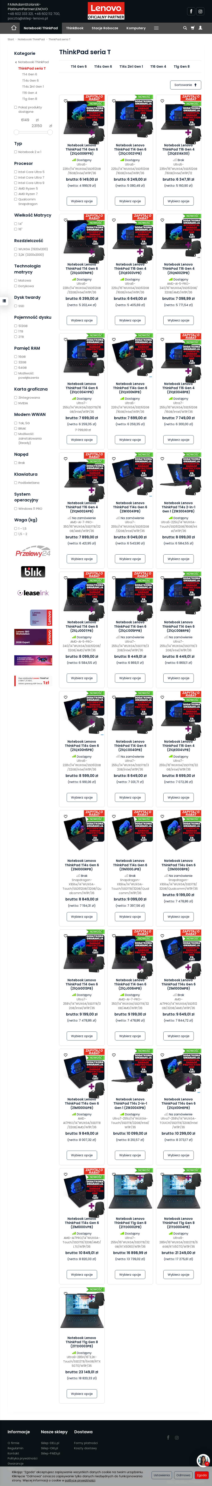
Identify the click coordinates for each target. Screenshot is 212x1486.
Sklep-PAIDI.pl (50, 1453)
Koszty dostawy (85, 1448)
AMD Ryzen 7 (26, 194)
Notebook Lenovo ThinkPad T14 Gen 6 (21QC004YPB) (82, 388)
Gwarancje (16, 1463)
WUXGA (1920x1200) (31, 249)
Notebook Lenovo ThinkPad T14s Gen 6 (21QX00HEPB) (178, 1103)
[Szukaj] (185, 28)
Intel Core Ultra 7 (29, 177)
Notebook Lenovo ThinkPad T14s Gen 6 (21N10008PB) (178, 865)
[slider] (16, 132)
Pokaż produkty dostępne (28, 109)
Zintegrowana (27, 397)
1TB (18, 331)
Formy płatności (86, 1443)
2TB (19, 336)
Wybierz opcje (82, 201)
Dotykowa (24, 286)
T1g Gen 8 (182, 66)
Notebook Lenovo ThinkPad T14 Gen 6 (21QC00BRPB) (178, 626)
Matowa (22, 280)
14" (18, 224)
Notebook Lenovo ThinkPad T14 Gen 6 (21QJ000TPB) (82, 626)
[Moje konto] (200, 28)
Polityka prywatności (22, 1458)
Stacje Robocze (105, 28)
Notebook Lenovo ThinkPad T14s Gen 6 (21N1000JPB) (130, 865)
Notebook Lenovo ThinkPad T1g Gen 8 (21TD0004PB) (178, 1222)
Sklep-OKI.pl (49, 1448)
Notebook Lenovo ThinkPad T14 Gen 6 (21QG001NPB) (82, 268)
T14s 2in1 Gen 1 (131, 66)
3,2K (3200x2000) (29, 254)
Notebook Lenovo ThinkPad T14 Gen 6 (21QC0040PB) (130, 745)
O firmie (13, 1443)
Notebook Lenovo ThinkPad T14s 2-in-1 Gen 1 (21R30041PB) (130, 1103)
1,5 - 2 (20, 534)
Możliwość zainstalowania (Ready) (28, 438)
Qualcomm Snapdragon (25, 201)
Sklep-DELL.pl (50, 1443)
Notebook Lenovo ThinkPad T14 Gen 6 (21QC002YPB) (130, 149)
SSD (19, 306)
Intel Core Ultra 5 (29, 172)
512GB (21, 326)
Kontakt (13, 1453)
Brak (19, 463)
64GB (20, 367)
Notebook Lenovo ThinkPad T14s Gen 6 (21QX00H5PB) (82, 745)
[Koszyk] (193, 28)
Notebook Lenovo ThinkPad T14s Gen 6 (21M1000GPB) (82, 1103)
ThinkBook (74, 28)
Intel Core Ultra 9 (29, 183)
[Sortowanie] (185, 85)
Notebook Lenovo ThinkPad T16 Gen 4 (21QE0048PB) (178, 388)
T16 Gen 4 (158, 66)
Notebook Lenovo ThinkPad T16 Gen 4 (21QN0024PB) (82, 507)
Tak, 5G (22, 423)
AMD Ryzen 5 (26, 188)
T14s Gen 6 (103, 66)
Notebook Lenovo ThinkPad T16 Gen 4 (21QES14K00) (178, 149)
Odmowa (183, 1475)
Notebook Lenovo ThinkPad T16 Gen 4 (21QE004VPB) (178, 745)
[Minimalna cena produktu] (25, 120)
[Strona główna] (106, 11)
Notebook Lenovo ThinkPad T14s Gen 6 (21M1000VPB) (82, 1222)
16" (18, 229)
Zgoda (202, 1475)
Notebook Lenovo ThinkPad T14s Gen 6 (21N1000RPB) (82, 865)
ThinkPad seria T (32, 68)
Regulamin (15, 1448)
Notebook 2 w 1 (27, 152)
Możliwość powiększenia (26, 375)
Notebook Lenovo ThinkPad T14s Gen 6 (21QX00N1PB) (130, 388)
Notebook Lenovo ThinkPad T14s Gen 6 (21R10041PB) (130, 507)
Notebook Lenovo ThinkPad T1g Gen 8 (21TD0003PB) (82, 1342)
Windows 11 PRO (28, 508)
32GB (20, 362)
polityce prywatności (80, 1480)
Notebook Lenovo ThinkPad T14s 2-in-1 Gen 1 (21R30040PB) (178, 507)
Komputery (136, 28)
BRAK (20, 428)
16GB (20, 356)
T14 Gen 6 (79, 66)
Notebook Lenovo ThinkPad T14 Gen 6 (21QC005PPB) (130, 626)
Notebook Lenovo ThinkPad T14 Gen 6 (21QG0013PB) (82, 984)
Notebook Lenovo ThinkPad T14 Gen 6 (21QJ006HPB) (130, 984)
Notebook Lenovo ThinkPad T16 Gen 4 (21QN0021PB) (178, 268)
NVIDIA (21, 403)
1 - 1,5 (20, 528)
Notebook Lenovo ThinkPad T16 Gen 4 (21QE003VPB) (130, 268)
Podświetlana (26, 482)
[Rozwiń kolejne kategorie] (156, 28)
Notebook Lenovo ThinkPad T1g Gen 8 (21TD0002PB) (130, 1222)
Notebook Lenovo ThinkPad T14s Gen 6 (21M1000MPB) (178, 984)
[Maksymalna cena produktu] (36, 126)
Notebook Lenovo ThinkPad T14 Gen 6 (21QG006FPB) (82, 149)
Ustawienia (162, 1475)
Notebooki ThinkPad (41, 28)
